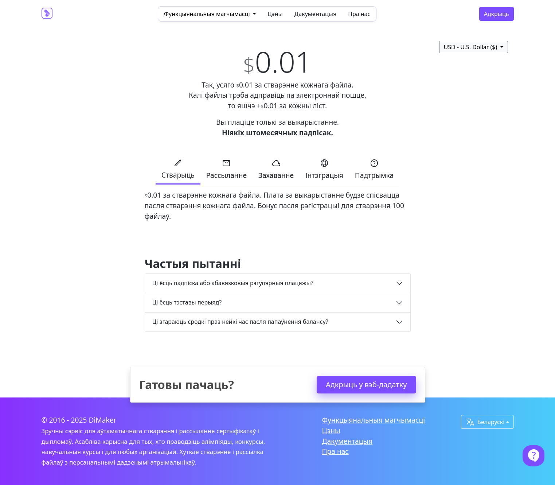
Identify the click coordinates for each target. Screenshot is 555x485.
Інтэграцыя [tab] (324, 169)
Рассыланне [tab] (226, 169)
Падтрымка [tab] (374, 169)
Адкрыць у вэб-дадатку (366, 384)
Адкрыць (496, 14)
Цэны (275, 14)
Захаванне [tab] (276, 169)
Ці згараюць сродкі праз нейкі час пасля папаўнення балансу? (240, 322)
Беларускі (485, 422)
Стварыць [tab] (178, 169)
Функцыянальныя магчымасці (373, 420)
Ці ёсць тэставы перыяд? (187, 302)
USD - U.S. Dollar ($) (471, 47)
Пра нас (359, 14)
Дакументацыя (315, 14)
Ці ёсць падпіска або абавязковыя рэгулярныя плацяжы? (232, 283)
